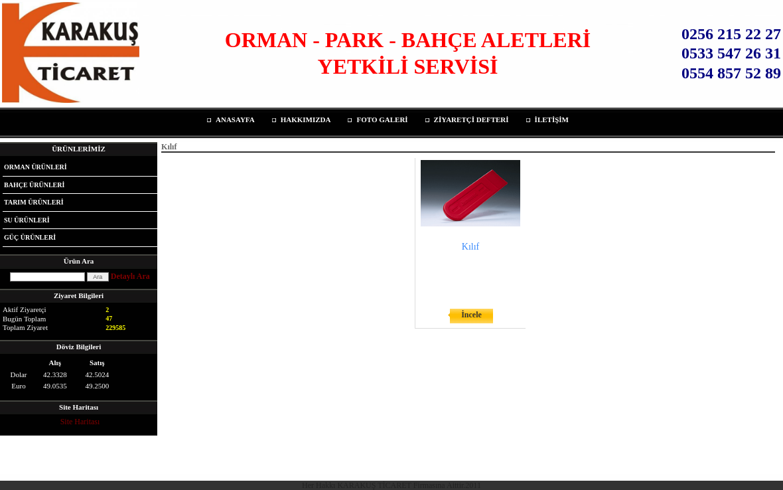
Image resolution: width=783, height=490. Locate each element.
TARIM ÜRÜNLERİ (34, 202)
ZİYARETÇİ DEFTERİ (471, 119)
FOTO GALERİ (381, 119)
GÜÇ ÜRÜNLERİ (30, 237)
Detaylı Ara (130, 276)
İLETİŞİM (552, 119)
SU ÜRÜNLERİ (27, 220)
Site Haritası (80, 421)
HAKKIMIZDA (306, 119)
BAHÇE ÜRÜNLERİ (34, 185)
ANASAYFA (235, 119)
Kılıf (470, 247)
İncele (471, 314)
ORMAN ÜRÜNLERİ (35, 167)
